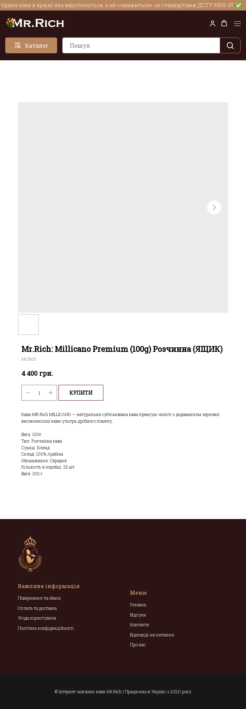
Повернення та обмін (39, 598)
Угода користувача (37, 618)
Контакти (139, 624)
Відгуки (138, 615)
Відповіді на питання (152, 635)
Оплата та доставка (37, 608)
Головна (138, 604)
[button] (212, 23)
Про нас (138, 644)
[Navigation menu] (237, 23)
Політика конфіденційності (46, 628)
